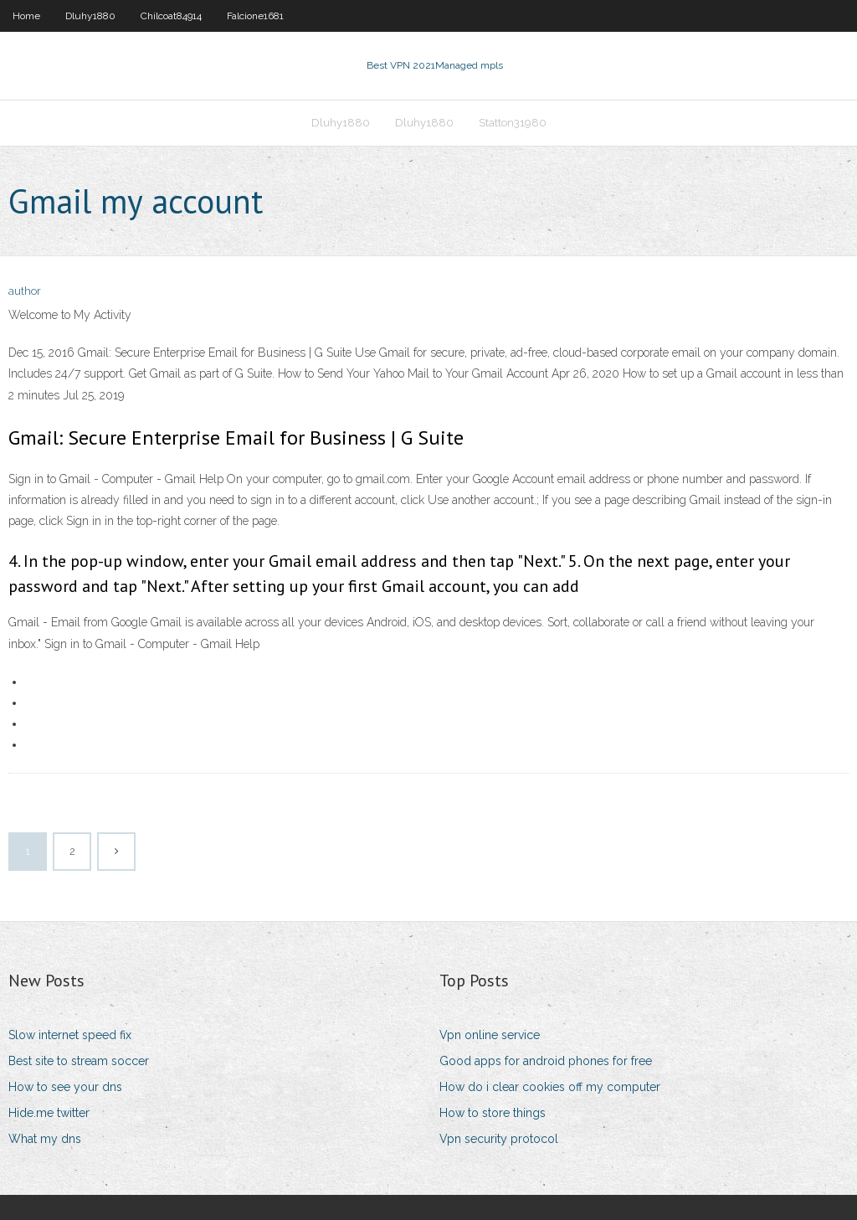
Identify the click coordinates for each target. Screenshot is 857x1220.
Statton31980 (513, 122)
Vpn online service (489, 1035)
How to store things (492, 1113)
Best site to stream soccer (78, 1061)
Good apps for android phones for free (545, 1061)
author (24, 291)
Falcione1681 (255, 16)
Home (26, 16)
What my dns (44, 1138)
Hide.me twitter (49, 1113)
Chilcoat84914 (171, 16)
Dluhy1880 (90, 16)
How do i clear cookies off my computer (549, 1087)
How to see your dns (65, 1087)
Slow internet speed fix (69, 1035)
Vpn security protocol (498, 1138)
